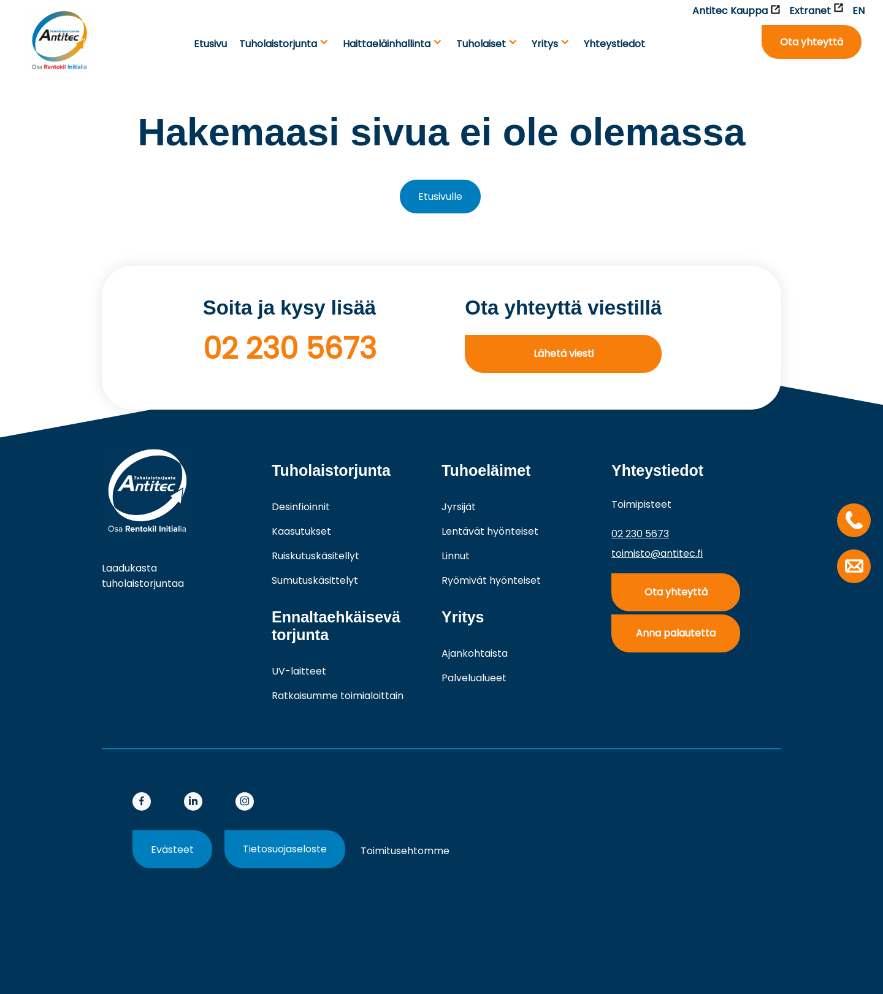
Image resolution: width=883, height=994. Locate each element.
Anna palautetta (676, 633)
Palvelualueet (474, 678)
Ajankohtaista (475, 653)
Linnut (456, 556)
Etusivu (210, 44)
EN (858, 11)
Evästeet (172, 850)
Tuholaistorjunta (278, 44)
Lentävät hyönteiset (490, 531)
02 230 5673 (290, 348)
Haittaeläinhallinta (386, 44)
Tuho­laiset (481, 44)
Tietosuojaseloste (285, 849)
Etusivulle (440, 196)
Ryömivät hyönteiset (491, 580)
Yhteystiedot (614, 44)
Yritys (545, 44)
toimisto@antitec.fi (657, 553)
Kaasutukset (301, 531)
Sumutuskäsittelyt (315, 580)
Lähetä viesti (563, 353)
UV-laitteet (299, 671)
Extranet (816, 10)
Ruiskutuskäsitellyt (315, 556)
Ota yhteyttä (811, 42)
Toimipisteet (641, 504)
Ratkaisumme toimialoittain (337, 696)
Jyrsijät (459, 507)
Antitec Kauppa (736, 11)
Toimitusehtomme (405, 851)
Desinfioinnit (301, 507)
